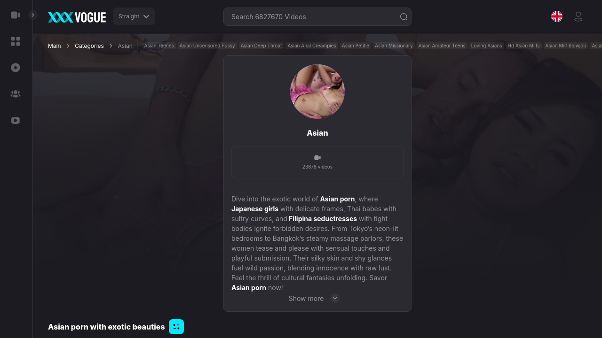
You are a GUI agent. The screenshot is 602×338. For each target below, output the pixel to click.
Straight (134, 16)
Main (54, 45)
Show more (318, 298)
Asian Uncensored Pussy (207, 45)
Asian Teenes (159, 45)
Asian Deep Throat (261, 45)
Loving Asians (486, 45)
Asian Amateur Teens (442, 45)
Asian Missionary (393, 45)
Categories (89, 45)
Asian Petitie (355, 45)
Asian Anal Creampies (311, 45)
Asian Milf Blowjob (566, 45)
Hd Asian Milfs (524, 45)
